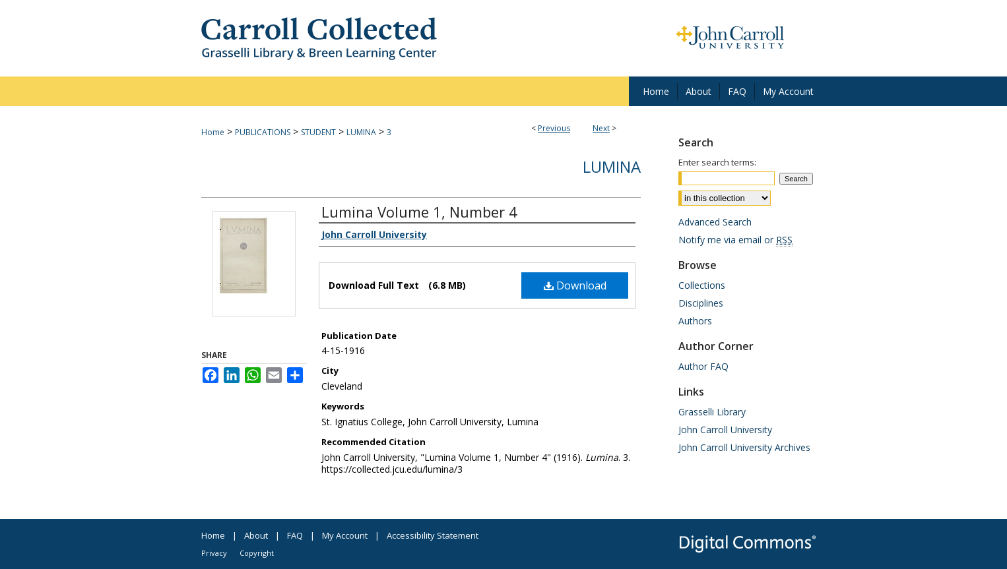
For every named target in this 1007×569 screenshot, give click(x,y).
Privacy (214, 553)
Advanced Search (715, 222)
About (256, 535)
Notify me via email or (735, 239)
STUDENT (318, 132)
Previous (554, 128)
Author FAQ (703, 366)
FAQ (295, 535)
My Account (345, 535)
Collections (701, 285)
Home (212, 132)
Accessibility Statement (432, 535)
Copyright (257, 553)
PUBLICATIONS (262, 132)
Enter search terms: (717, 162)
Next (601, 128)
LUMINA (361, 132)
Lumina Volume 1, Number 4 (419, 212)
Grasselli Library (712, 411)
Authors (695, 320)
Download (575, 285)
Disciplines (700, 303)
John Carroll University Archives (744, 447)
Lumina (612, 166)
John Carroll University (725, 429)
